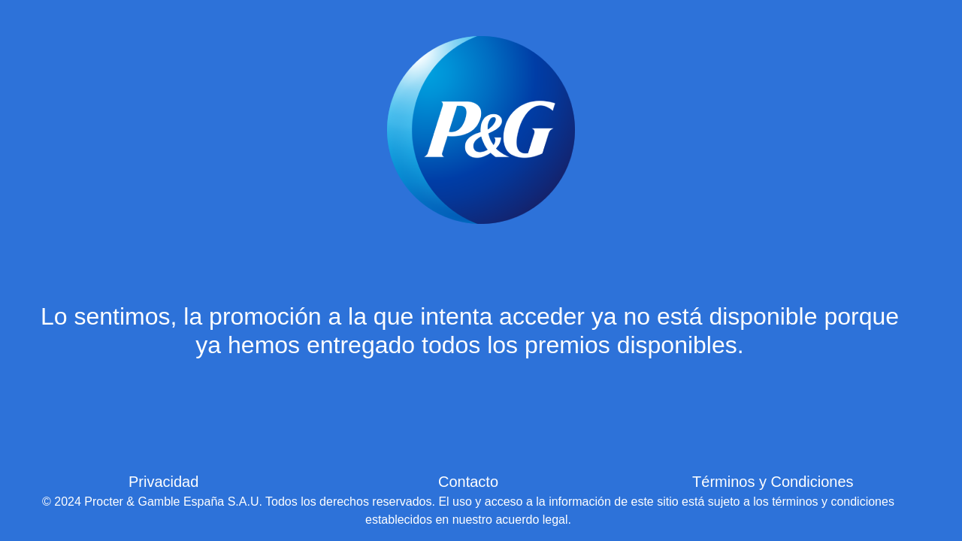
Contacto (468, 481)
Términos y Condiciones (773, 481)
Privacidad (163, 481)
